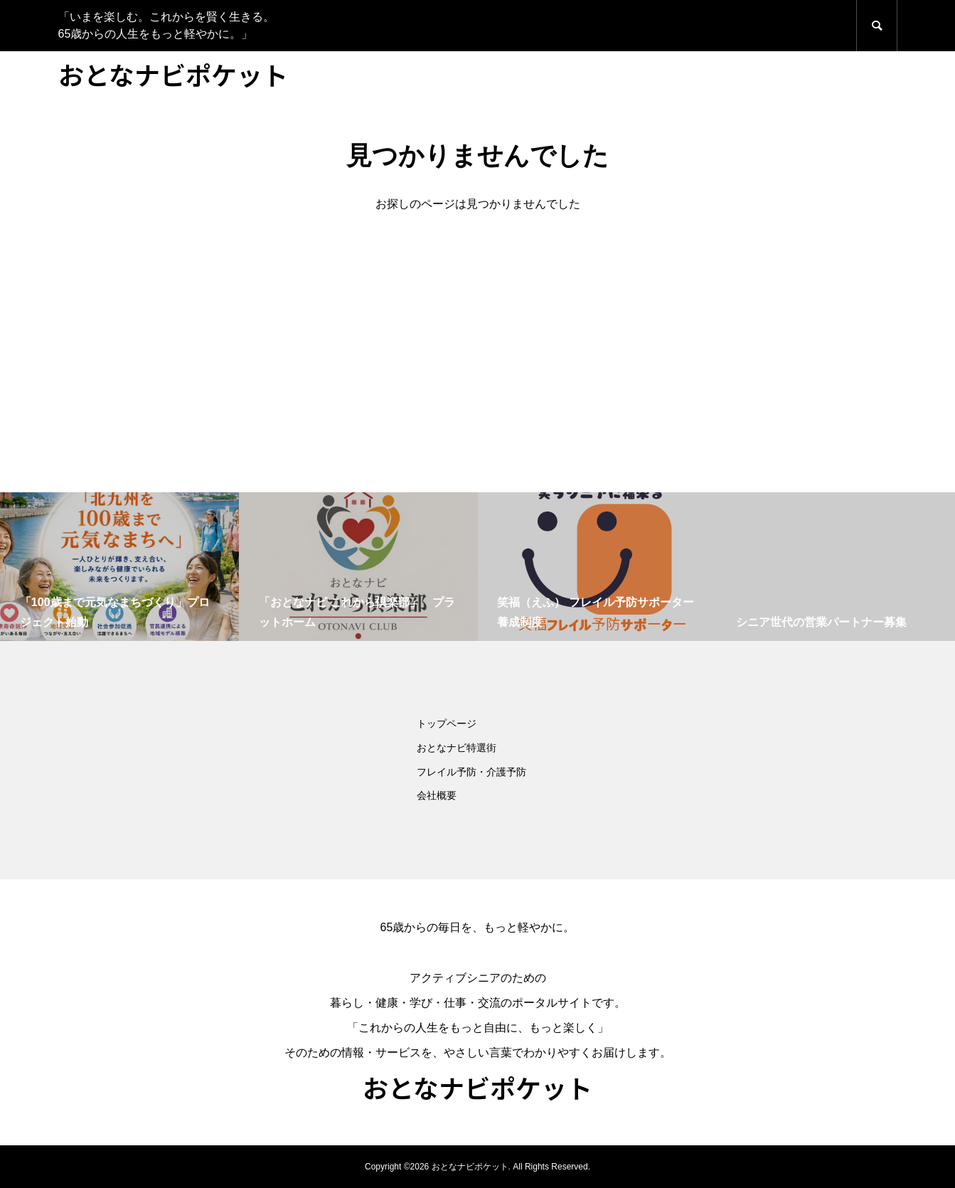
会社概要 (437, 795)
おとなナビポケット (173, 73)
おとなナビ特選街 (456, 747)
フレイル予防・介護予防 (471, 772)
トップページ (446, 723)
